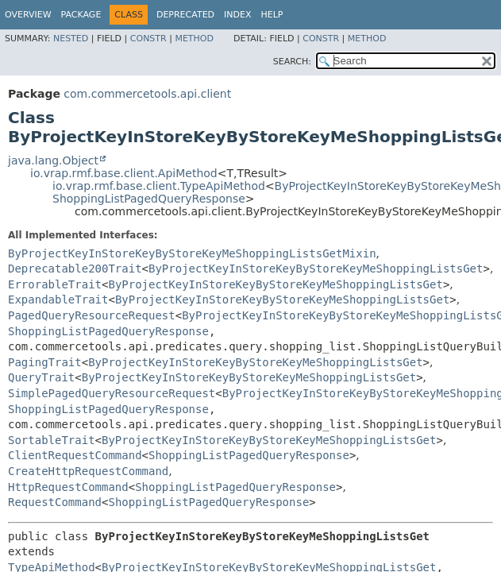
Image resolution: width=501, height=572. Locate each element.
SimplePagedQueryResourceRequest (111, 393)
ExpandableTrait (58, 299)
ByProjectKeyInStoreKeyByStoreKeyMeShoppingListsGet (315, 268)
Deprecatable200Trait (75, 268)
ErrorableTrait (55, 284)
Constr (148, 38)
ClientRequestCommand (75, 455)
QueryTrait (41, 377)
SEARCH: (292, 61)
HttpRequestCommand (68, 487)
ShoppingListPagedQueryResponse (148, 198)
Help (272, 15)
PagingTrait (45, 362)
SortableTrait (51, 440)
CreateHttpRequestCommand (88, 471)
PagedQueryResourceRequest (91, 315)
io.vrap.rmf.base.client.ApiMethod (124, 173)
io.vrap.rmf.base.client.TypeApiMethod (158, 186)
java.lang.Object (53, 160)
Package (81, 15)
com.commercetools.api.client (147, 93)
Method (194, 38)
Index (237, 15)
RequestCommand (55, 502)
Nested (70, 38)
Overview (28, 15)
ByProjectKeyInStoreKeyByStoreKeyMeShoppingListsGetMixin (192, 253)
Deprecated (185, 15)
